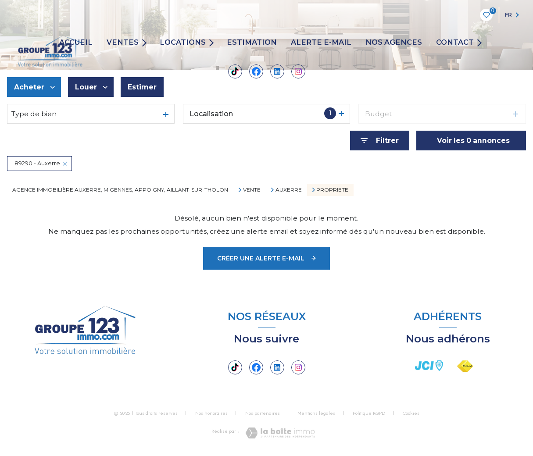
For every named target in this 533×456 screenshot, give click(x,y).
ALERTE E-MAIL (321, 42)
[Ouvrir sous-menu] (146, 42)
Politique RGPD (369, 413)
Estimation (252, 42)
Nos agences (393, 42)
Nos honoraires (211, 413)
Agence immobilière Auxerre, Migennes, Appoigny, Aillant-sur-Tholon (120, 189)
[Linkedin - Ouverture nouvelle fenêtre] (277, 71)
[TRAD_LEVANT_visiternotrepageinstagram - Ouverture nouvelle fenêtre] (298, 71)
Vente (252, 189)
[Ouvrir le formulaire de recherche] (379, 140)
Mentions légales (316, 413)
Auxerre (288, 189)
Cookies (411, 413)
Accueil (76, 42)
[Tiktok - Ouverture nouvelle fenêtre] (235, 71)
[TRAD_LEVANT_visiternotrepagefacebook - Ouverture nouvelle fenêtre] (256, 71)
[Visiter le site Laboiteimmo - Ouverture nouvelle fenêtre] (280, 433)
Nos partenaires (262, 413)
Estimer (142, 87)
